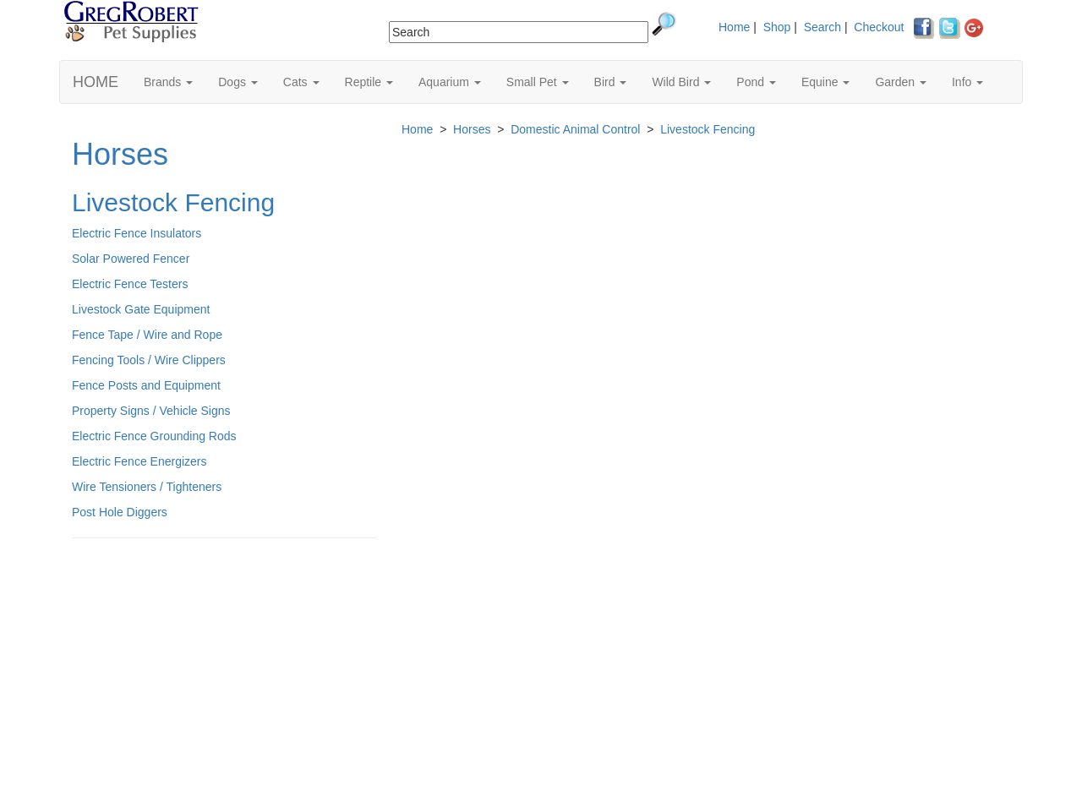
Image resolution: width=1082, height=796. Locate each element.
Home (734, 27)
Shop (777, 27)
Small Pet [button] (537, 82)
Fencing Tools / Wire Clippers (149, 360)
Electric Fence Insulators (136, 233)
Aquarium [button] (449, 82)
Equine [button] (825, 82)
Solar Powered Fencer (130, 258)
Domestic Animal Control (575, 129)
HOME (95, 82)
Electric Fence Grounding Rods (154, 436)
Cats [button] (301, 82)
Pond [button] (756, 82)
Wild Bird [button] (681, 82)
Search (822, 27)
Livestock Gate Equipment (141, 309)
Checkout (879, 27)
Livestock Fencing (173, 202)
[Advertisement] (224, 673)
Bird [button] (610, 82)
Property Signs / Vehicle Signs (151, 410)
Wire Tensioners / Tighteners (146, 486)
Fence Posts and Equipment (146, 385)
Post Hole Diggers (119, 512)
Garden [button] (900, 82)
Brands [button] (168, 82)
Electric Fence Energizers (139, 461)
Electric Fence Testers (130, 284)
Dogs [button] (238, 82)
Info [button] (967, 82)
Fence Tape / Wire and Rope (147, 334)
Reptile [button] (369, 82)
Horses (120, 154)
